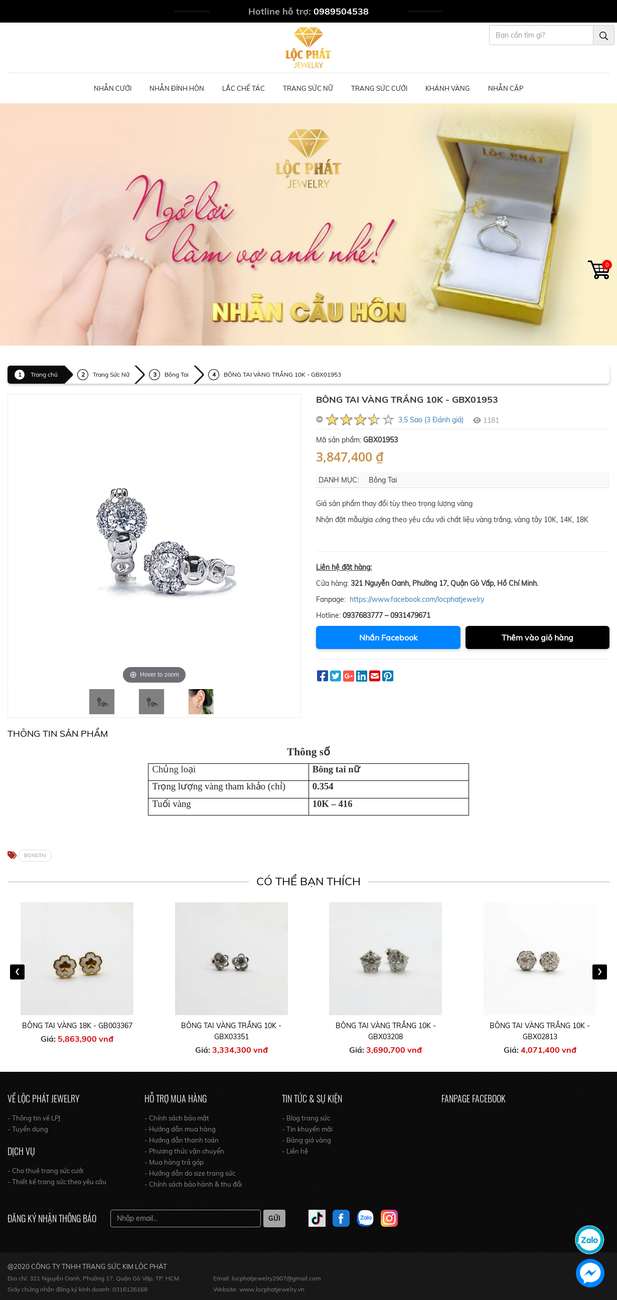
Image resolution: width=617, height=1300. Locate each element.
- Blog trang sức (306, 1118)
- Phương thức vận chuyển (184, 1151)
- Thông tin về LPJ (34, 1118)
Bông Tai (177, 374)
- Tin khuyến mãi (307, 1129)
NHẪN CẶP (505, 88)
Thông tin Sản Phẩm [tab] (58, 733)
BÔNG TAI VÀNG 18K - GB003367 (77, 1025)
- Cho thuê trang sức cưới (45, 1171)
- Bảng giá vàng (306, 1140)
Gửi (274, 1218)
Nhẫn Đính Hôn (176, 88)
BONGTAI (35, 855)
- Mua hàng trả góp (174, 1162)
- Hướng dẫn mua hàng (180, 1129)
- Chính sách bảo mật (176, 1118)
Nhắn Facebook (388, 637)
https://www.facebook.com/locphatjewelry (417, 599)
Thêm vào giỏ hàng (537, 637)
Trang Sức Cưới (379, 88)
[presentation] (17, 972)
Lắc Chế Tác (243, 88)
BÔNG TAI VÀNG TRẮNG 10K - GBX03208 (386, 1031)
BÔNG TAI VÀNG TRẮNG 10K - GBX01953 (282, 374)
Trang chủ (44, 374)
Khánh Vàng (447, 88)
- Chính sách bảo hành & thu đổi (193, 1184)
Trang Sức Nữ (308, 88)
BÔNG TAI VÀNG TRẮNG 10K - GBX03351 (231, 1031)
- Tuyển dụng (28, 1129)
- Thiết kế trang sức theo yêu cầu (57, 1182)
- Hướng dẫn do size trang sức (189, 1173)
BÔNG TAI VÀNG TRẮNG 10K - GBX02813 (540, 1031)
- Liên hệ (295, 1151)
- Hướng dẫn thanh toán (181, 1140)
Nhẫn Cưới (112, 88)
